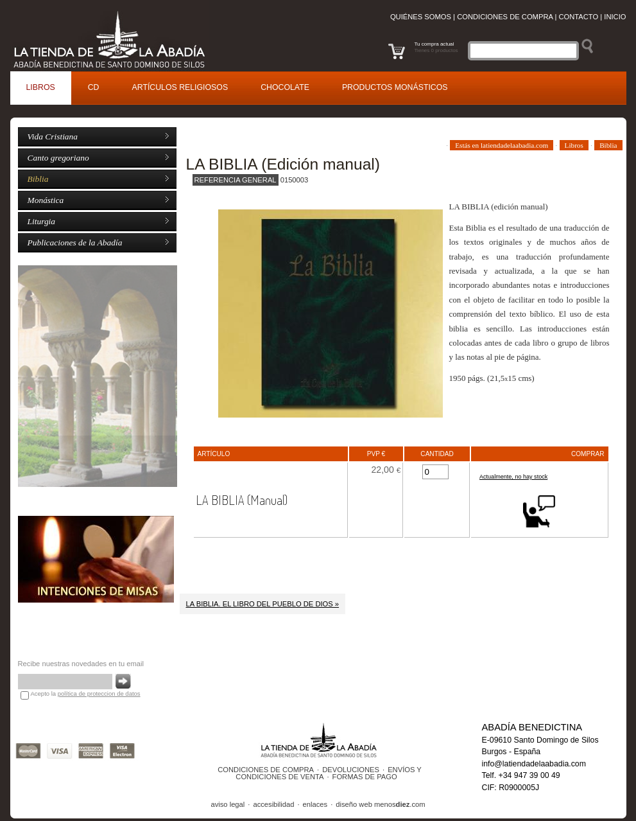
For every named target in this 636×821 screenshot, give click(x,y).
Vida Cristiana (53, 136)
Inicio (615, 17)
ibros (40, 87)
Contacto (578, 17)
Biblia (38, 179)
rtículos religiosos (180, 87)
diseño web (354, 804)
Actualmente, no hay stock (513, 476)
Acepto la (86, 693)
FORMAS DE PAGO (364, 777)
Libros (574, 145)
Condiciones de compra (505, 17)
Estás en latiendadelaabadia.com (501, 145)
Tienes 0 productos (436, 50)
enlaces (315, 804)
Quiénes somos (420, 17)
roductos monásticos (395, 87)
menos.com (399, 804)
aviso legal (228, 804)
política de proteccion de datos (99, 693)
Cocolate (285, 87)
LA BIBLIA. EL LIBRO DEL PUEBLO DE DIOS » (262, 604)
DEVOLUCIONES (350, 769)
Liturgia (42, 221)
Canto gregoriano (58, 158)
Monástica (46, 200)
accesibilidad (273, 804)
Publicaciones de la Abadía (75, 242)
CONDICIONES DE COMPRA (266, 769)
